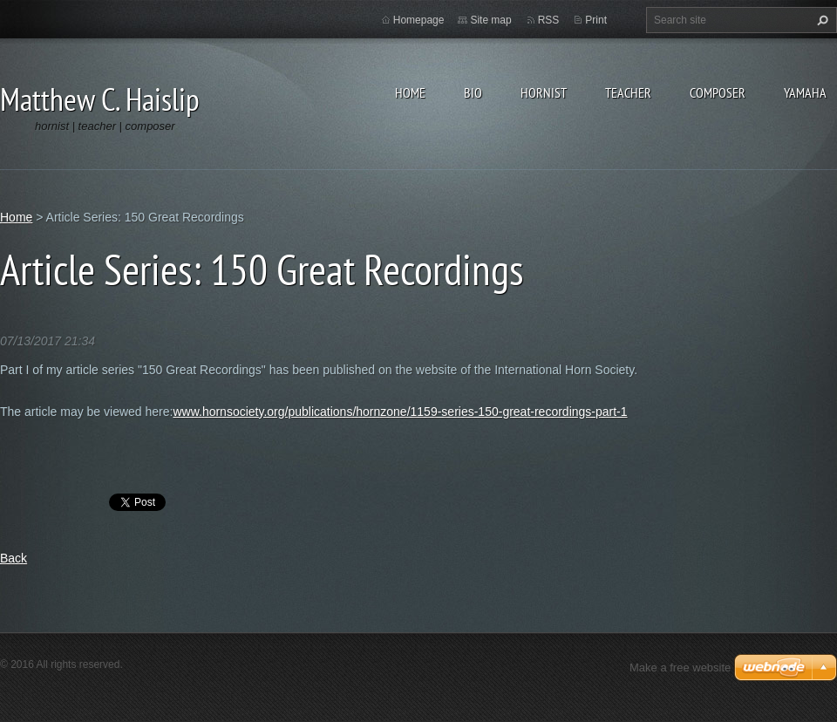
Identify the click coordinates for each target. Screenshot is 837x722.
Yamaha (805, 92)
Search (820, 20)
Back (13, 558)
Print (596, 20)
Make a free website (680, 667)
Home (410, 92)
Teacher (628, 92)
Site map (490, 20)
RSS (549, 20)
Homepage (419, 20)
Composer (717, 92)
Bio (473, 92)
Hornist (544, 92)
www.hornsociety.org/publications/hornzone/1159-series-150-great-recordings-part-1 (400, 412)
